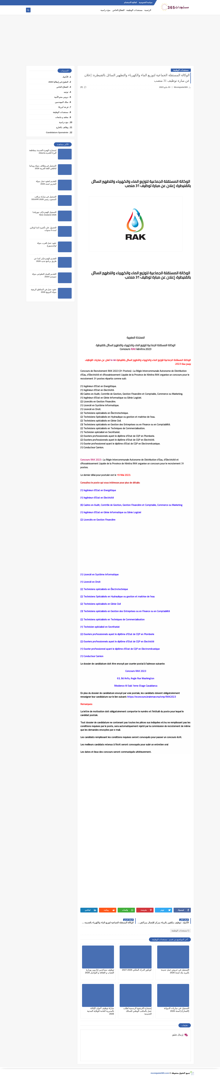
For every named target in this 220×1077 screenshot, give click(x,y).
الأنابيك (65, 77)
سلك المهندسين (61, 102)
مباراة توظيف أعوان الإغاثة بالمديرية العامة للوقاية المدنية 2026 (100, 1011)
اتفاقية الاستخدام (130, 2)
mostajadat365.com (160, 1073)
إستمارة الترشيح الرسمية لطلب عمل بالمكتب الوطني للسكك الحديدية (137, 1011)
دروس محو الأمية (61, 97)
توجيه (66, 92)
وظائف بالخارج (62, 127)
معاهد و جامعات (61, 117)
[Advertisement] (110, 41)
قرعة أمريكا (63, 107)
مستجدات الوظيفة (134, 10)
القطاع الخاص (118, 10)
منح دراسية (106, 10)
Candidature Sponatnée (57, 132)
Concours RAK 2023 (90, 459)
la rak (113, 360)
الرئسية (147, 10)
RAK (133, 349)
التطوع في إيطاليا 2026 (58, 82)
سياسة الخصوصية (145, 2)
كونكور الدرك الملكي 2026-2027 (137, 970)
